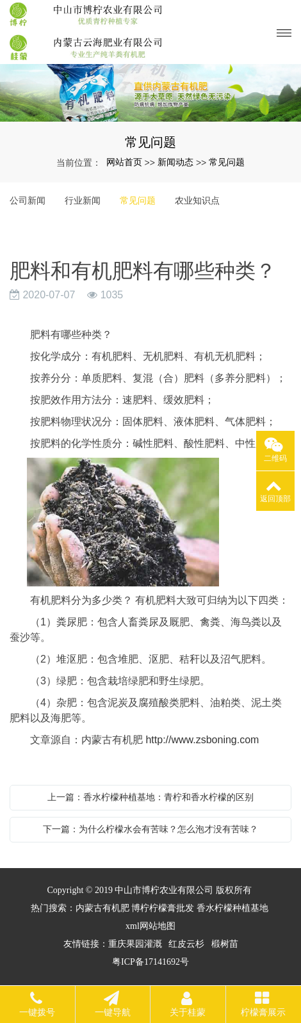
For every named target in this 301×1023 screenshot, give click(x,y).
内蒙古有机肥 (102, 908)
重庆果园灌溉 (135, 944)
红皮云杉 (186, 944)
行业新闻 (83, 200)
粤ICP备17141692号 (150, 962)
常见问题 (227, 162)
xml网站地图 (150, 926)
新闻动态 (175, 162)
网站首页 (124, 162)
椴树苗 (224, 944)
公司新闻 (27, 200)
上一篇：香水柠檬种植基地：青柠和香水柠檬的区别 (150, 797)
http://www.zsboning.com (202, 739)
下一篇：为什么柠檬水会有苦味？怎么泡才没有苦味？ (150, 829)
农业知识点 (197, 200)
